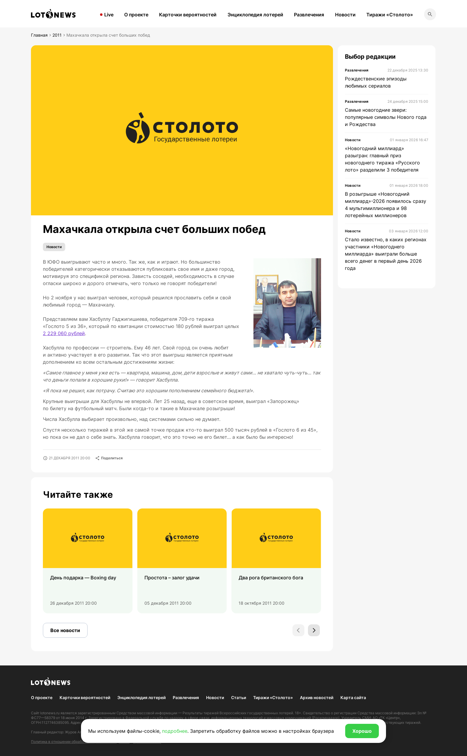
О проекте (136, 15)
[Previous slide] (298, 630)
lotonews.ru (50, 713)
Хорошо (362, 731)
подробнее (174, 731)
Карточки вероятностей (188, 15)
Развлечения (309, 15)
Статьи (238, 697)
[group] (88, 560)
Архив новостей (316, 697)
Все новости (65, 630)
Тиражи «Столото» (389, 15)
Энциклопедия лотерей (255, 15)
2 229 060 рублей (64, 333)
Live (108, 15)
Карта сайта (353, 697)
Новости (345, 15)
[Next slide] (314, 630)
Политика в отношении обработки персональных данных (80, 741)
